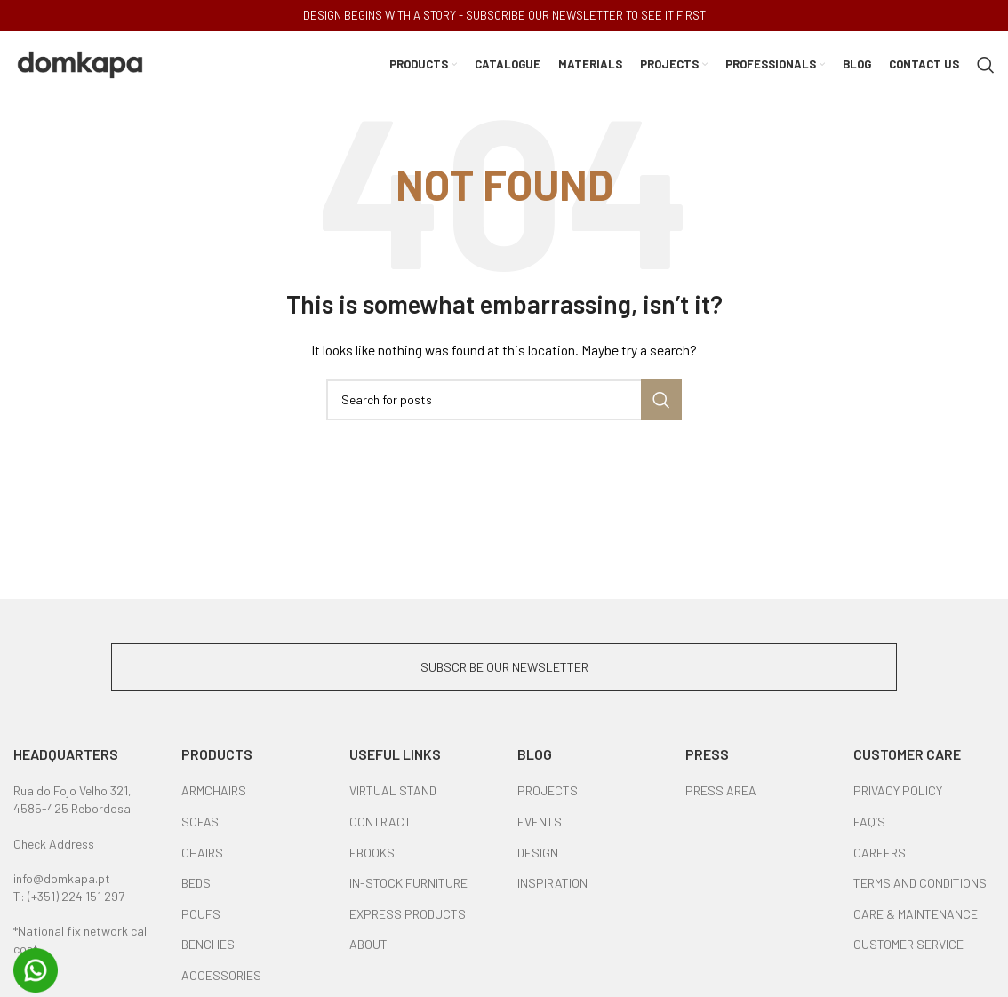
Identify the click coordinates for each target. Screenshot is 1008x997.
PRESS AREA (720, 794)
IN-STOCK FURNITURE (408, 885)
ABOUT (368, 947)
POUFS (200, 916)
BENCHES (208, 947)
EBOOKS (372, 855)
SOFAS (200, 824)
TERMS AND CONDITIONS (920, 885)
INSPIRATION (552, 885)
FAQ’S (869, 824)
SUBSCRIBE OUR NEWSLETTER (504, 669)
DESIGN (537, 855)
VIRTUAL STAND (392, 794)
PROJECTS (547, 794)
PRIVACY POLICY (897, 794)
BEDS (196, 885)
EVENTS (539, 824)
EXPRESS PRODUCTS (407, 916)
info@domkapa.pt (61, 881)
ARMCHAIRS (213, 794)
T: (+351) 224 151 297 (68, 898)
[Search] (986, 66)
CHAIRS (202, 855)
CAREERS (879, 855)
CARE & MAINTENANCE (915, 916)
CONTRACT (380, 824)
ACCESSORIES (221, 977)
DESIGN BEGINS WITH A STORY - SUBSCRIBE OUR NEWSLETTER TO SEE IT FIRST (504, 15)
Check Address (53, 846)
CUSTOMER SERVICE (908, 947)
